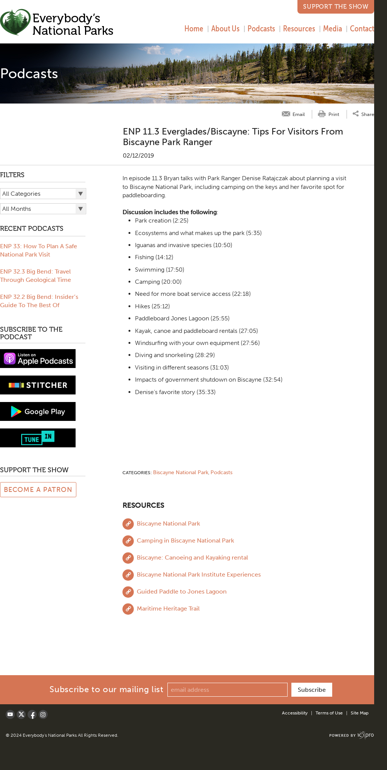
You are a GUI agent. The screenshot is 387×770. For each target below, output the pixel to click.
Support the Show (335, 6)
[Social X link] (21, 714)
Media (332, 28)
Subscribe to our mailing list (106, 689)
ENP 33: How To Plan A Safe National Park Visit (38, 250)
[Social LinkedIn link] (43, 714)
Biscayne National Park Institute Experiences (199, 574)
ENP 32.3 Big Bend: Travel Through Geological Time (35, 275)
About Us (225, 28)
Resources (299, 28)
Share (367, 113)
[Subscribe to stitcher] (38, 384)
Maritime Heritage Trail (168, 608)
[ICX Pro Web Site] (351, 735)
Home (193, 28)
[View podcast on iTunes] (38, 358)
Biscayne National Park (180, 472)
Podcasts (261, 28)
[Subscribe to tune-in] (38, 437)
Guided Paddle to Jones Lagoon (182, 591)
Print (333, 114)
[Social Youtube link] (10, 714)
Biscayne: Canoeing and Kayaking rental (192, 557)
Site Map (359, 713)
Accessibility (295, 713)
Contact (362, 28)
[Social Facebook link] (32, 714)
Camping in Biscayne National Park (185, 540)
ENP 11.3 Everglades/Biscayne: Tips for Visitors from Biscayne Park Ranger (233, 136)
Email (299, 114)
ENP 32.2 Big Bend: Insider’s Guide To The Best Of (39, 301)
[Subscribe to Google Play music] (38, 410)
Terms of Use (329, 713)
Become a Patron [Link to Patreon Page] (38, 490)
